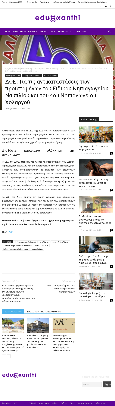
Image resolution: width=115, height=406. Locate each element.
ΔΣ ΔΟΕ (45, 245)
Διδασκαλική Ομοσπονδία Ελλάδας (17, 245)
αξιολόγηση (44, 242)
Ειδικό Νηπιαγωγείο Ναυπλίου (15, 249)
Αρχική (8, 68)
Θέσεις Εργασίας (65, 31)
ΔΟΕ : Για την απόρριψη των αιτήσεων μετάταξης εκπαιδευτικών (61, 288)
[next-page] (9, 356)
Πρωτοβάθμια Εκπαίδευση (46, 68)
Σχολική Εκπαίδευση (23, 68)
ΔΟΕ (11, 232)
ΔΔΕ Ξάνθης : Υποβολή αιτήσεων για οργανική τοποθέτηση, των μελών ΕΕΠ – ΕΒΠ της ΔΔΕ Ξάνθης (37, 341)
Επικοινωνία (32, 2)
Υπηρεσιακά (19, 31)
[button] (109, 31)
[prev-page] (4, 356)
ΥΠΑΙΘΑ (6, 31)
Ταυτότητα (44, 2)
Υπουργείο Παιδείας (50, 75)
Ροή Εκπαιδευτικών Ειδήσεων (63, 2)
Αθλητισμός (81, 31)
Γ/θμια (52, 31)
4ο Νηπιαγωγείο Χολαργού (25, 242)
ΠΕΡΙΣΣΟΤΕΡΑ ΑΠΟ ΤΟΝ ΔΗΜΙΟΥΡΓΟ (43, 311)
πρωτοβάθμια (37, 249)
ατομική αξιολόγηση (60, 242)
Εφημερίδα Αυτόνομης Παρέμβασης (92, 2)
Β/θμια (43, 31)
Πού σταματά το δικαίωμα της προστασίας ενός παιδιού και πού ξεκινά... (94, 259)
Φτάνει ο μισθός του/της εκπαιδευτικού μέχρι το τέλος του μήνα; (93, 183)
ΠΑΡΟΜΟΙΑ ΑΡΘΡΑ (13, 311)
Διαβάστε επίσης (89, 119)
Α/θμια (32, 31)
